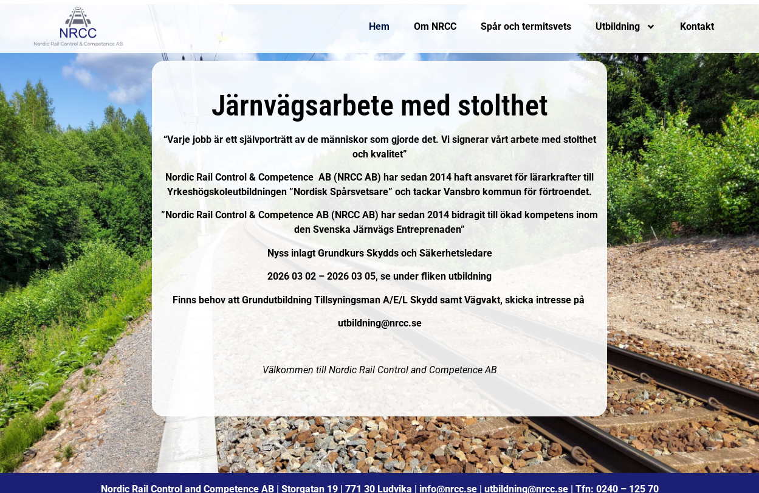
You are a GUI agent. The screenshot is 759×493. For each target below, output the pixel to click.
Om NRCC (435, 26)
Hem (379, 26)
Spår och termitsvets (526, 26)
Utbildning (626, 27)
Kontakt (697, 26)
